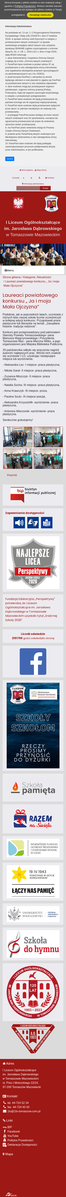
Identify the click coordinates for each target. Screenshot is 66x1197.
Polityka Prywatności (18, 1140)
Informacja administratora (33, 184)
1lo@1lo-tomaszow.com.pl (21, 1111)
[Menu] (33, 270)
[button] (61, 254)
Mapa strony (40, 170)
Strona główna (26, 170)
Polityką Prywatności (25, 6)
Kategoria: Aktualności (37, 277)
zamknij (10, 159)
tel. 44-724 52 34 (16, 1102)
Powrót (12, 475)
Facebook (11, 1131)
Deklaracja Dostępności (20, 1145)
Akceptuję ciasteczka (40, 15)
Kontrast (49, 178)
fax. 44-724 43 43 (16, 1107)
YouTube (10, 1135)
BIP (7, 1127)
